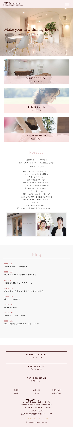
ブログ (16, 391)
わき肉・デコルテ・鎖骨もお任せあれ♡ (20, 274)
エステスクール (36, 355)
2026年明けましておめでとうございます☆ (21, 323)
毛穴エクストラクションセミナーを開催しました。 (24, 291)
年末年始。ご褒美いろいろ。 (15, 315)
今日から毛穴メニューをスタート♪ (18, 283)
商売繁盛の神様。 (11, 307)
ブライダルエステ (36, 367)
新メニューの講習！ (12, 299)
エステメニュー (36, 379)
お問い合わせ (57, 391)
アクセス (37, 391)
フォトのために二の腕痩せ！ (15, 266)
